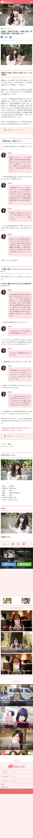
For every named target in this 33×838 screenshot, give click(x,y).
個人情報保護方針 (4, 787)
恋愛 (2, 28)
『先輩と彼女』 (7, 82)
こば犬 (11, 446)
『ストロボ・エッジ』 (21, 217)
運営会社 (2, 784)
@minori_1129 (12, 499)
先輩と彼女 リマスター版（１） (15, 130)
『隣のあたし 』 (19, 157)
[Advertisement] (16, 582)
